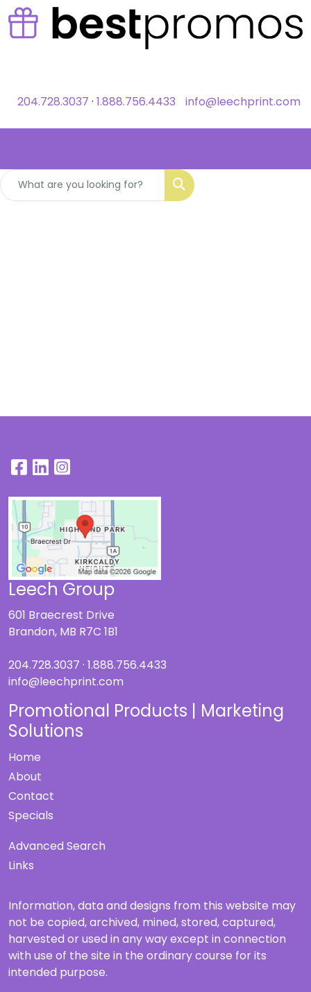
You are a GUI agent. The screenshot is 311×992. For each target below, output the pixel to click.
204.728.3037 (53, 102)
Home (24, 757)
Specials (30, 815)
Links (21, 865)
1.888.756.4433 (136, 102)
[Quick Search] (82, 185)
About (25, 777)
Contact (31, 796)
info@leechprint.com (243, 102)
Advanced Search (57, 846)
